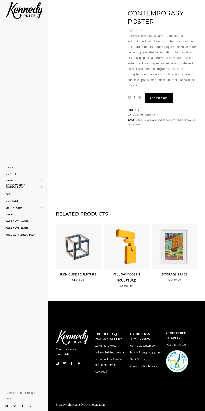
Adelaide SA (102, 371)
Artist (139, 119)
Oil (193, 119)
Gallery (171, 119)
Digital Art (149, 114)
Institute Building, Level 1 (109, 352)
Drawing (160, 119)
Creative (148, 119)
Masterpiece (183, 119)
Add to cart (159, 98)
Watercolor (134, 124)
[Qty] (134, 97)
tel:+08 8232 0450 (105, 345)
